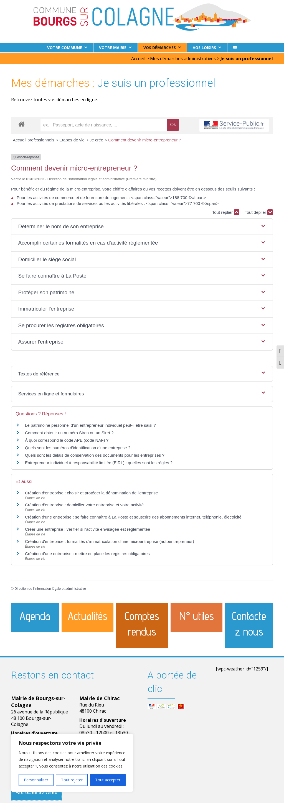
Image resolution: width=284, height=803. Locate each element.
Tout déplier (259, 212)
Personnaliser (36, 779)
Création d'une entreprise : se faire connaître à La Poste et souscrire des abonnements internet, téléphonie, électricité (133, 516)
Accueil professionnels (34, 139)
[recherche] (103, 124)
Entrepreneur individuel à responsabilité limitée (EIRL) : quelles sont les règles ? (99, 462)
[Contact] (234, 47)
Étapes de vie (72, 139)
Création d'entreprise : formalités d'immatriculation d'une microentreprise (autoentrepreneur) (109, 540)
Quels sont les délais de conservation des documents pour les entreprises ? (94, 454)
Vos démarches (159, 47)
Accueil (138, 58)
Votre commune (64, 47)
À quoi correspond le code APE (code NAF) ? (66, 439)
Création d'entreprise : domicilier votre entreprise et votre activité (85, 504)
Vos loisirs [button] (204, 47)
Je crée (97, 139)
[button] (142, 226)
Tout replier (225, 212)
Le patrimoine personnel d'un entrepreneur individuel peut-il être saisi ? (90, 424)
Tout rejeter (72, 779)
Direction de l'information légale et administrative (50, 588)
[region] (72, 763)
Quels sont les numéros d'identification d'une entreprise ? (77, 447)
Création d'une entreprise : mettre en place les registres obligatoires (87, 553)
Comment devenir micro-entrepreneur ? (144, 139)
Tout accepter (107, 779)
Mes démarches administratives (183, 58)
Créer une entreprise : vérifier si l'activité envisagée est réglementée (87, 528)
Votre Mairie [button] (112, 47)
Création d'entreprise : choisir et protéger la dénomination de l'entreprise (91, 492)
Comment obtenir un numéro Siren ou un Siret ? (69, 432)
